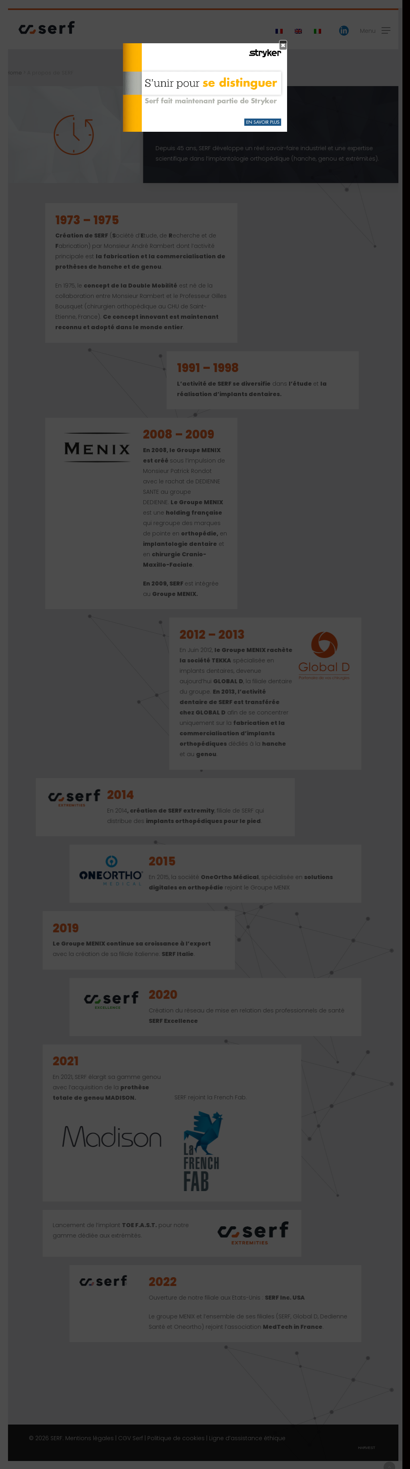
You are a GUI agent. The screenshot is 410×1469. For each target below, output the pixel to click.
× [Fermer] (283, 45)
